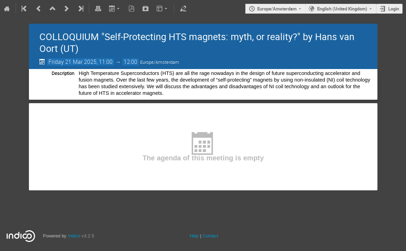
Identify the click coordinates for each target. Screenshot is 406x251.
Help (194, 236)
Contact (210, 236)
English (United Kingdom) (342, 9)
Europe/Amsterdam (277, 9)
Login (393, 9)
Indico (74, 236)
